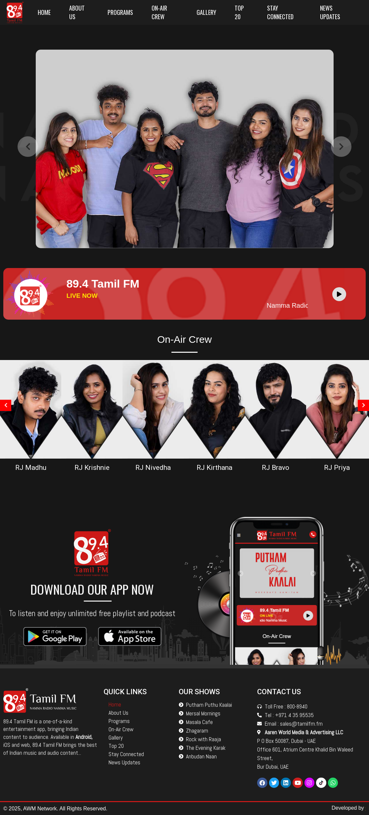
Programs (120, 12)
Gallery (206, 12)
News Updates (330, 12)
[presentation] (28, 170)
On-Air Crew (159, 12)
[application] (341, 293)
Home (44, 12)
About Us (77, 12)
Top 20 (239, 12)
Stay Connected (280, 12)
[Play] (339, 294)
